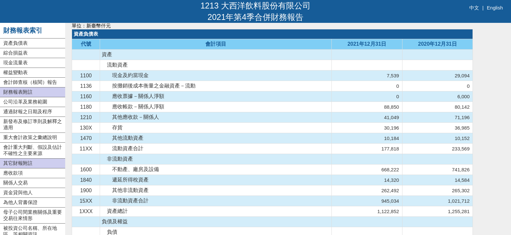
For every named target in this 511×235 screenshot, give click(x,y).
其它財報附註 (18, 163)
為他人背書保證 (20, 202)
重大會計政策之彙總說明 (30, 137)
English (495, 7)
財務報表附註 (18, 92)
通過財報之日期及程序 (27, 111)
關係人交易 (15, 182)
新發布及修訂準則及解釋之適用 (32, 124)
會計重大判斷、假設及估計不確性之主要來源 (32, 150)
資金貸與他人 (18, 192)
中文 (474, 7)
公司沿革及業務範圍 (25, 101)
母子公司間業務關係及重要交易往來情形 (32, 215)
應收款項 (13, 173)
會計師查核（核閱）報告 (30, 82)
